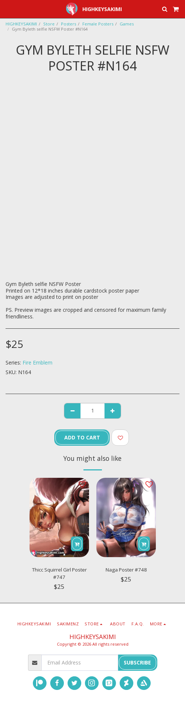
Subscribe (137, 662)
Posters (68, 24)
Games (127, 24)
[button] (8, 8)
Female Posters (97, 24)
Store (49, 24)
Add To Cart (82, 437)
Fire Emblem (37, 362)
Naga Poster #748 (126, 569)
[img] (59, 517)
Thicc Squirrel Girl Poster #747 (59, 573)
